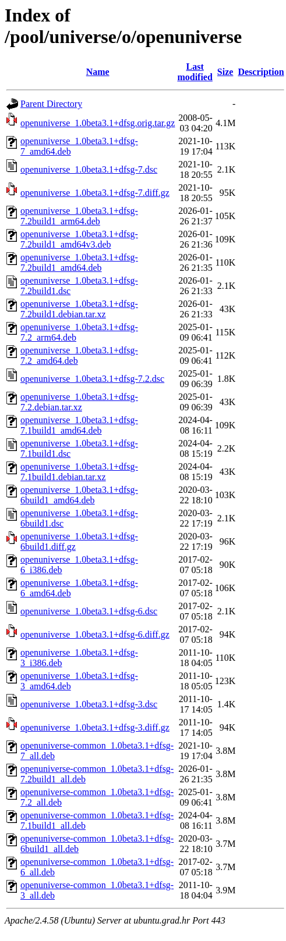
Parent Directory (51, 104)
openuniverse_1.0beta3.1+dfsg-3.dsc (88, 704)
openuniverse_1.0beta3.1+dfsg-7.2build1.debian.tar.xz (79, 309)
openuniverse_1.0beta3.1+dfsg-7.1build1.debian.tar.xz (79, 471)
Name (98, 72)
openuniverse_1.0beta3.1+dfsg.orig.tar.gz (97, 123)
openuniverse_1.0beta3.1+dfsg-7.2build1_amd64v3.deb (79, 239)
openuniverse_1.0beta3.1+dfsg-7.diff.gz (95, 193)
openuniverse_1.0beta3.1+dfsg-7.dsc (88, 169)
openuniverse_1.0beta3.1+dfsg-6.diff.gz (95, 634)
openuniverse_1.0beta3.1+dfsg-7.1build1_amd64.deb (79, 425)
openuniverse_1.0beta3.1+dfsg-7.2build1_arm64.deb (79, 216)
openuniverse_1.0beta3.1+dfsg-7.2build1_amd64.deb (79, 262)
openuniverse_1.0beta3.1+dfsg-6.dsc (88, 611)
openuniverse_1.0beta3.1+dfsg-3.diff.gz (95, 727)
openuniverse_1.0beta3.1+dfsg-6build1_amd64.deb (79, 495)
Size (225, 72)
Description (261, 72)
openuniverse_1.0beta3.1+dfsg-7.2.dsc (92, 379)
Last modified (194, 72)
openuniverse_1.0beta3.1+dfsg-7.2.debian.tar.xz (79, 402)
